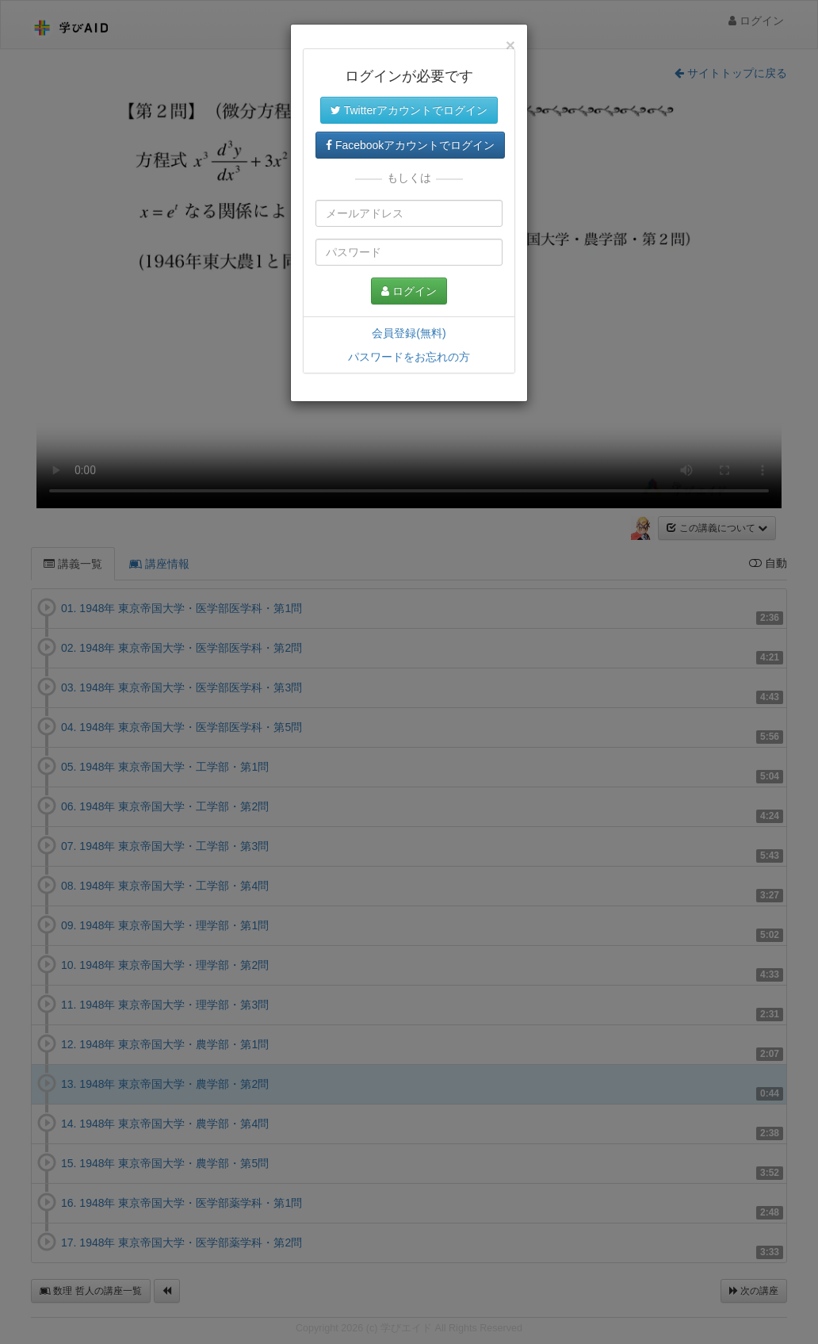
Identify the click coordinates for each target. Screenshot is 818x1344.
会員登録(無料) (408, 333)
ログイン (409, 291)
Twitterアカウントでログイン (409, 110)
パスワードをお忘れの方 (409, 356)
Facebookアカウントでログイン (410, 145)
